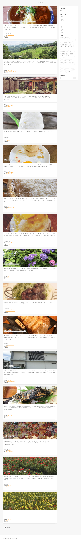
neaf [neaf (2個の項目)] (71, 49)
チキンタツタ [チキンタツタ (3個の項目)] (69, 67)
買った (62, 22)
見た (62, 19)
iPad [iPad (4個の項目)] (73, 44)
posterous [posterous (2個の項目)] (72, 51)
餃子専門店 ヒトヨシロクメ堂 (15, 331)
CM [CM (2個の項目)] (61, 42)
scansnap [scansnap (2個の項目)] (63, 53)
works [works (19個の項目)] (62, 58)
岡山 (7, 36)
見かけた (62, 27)
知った (62, 30)
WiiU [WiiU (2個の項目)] (68, 55)
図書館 (11, 381)
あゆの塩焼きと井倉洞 (12, 401)
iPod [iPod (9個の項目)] (66, 46)
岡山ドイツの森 (10, 507)
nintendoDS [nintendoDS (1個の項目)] (63, 51)
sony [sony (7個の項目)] (67, 53)
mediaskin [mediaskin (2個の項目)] (63, 49)
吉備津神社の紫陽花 (11, 264)
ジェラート (10, 71)
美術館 (10, 451)
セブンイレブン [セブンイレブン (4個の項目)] (71, 64)
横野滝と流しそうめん (12, 193)
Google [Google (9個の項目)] (62, 44)
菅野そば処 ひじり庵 (11, 91)
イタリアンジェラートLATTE (15, 126)
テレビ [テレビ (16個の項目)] (62, 69)
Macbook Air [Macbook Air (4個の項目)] (70, 46)
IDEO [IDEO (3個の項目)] (66, 44)
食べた (9, 35)
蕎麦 (9, 106)
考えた (62, 26)
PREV (7, 527)
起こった (62, 32)
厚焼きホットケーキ (11, 160)
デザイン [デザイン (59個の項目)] (72, 69)
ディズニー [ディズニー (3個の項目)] (67, 69)
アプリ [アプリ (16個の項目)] (73, 58)
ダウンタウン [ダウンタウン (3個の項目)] (63, 67)
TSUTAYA (8, 381)
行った (12, 35)
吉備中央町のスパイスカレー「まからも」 (20, 21)
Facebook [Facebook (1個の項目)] (70, 42)
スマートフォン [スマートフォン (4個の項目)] (64, 64)
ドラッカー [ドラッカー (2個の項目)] (63, 71)
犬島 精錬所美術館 (10, 436)
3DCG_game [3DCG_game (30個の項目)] (67, 37)
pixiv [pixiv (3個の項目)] (68, 51)
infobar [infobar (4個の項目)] (70, 44)
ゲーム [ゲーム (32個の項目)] (73, 62)
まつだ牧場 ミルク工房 (13, 56)
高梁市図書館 (9, 366)
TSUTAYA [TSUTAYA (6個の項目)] (71, 53)
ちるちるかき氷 (10, 229)
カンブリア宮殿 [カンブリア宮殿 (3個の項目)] (68, 62)
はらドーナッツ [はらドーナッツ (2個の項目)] (68, 58)
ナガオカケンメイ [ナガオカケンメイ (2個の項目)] (70, 71)
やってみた (63, 24)
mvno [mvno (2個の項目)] (68, 49)
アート (7, 451)
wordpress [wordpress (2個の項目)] (72, 55)
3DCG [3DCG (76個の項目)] (62, 37)
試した (62, 29)
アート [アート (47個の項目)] (62, 60)
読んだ (62, 20)
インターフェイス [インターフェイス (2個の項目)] (68, 60)
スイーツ (15, 71)
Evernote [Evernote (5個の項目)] (65, 42)
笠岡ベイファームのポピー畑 (15, 471)
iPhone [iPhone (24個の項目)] (62, 46)
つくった (62, 23)
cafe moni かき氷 (10, 297)
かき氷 (9, 244)
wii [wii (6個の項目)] (64, 55)
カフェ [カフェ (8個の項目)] (62, 62)
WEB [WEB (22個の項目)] (62, 55)
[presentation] (5, 527)
